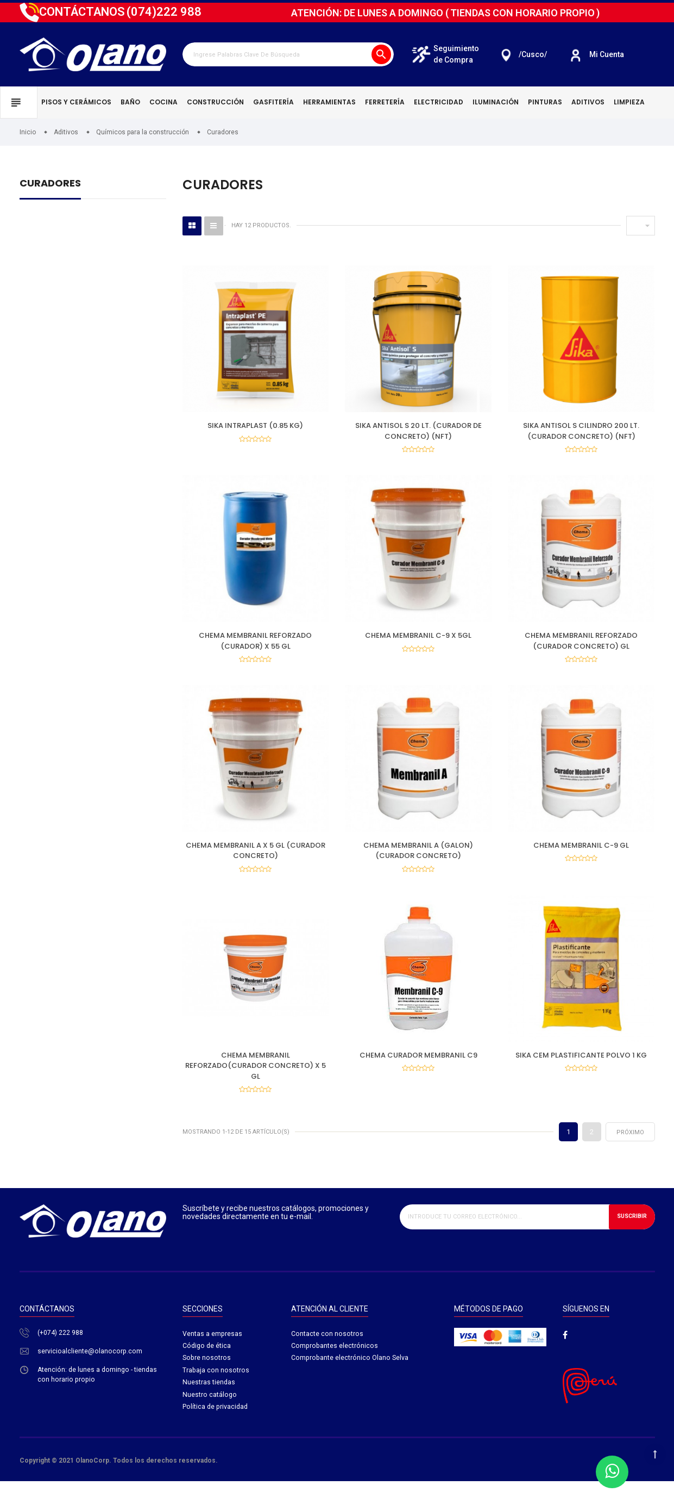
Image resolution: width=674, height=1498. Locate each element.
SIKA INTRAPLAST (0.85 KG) (255, 425)
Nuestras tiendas (209, 1401)
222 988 (164, 12)
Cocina (163, 102)
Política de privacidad (216, 1427)
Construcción (215, 102)
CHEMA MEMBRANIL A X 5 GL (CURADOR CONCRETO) (255, 858)
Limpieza (629, 102)
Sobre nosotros (207, 1376)
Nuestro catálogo (209, 1414)
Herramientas (329, 102)
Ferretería (385, 102)
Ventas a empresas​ (212, 1350)
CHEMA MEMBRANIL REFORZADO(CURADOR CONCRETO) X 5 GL (255, 1077)
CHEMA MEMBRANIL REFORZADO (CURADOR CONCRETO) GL (581, 645)
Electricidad (438, 102)
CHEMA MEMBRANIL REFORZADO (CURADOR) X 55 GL (255, 645)
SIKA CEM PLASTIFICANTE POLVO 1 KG (581, 1067)
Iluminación (496, 102)
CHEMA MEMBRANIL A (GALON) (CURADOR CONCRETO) (418, 858)
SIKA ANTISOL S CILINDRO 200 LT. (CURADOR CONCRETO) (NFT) (581, 431)
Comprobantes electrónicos (335, 1363)
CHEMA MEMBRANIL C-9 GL (581, 853)
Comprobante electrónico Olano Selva (350, 1376)
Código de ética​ (207, 1363)
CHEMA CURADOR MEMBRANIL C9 (418, 1067)
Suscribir (630, 1232)
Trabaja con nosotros (216, 1388)
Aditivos (587, 102)
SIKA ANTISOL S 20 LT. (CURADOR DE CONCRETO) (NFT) (418, 431)
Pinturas (545, 102)
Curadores (50, 184)
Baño (130, 102)
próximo (630, 1148)
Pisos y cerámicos (76, 102)
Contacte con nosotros (327, 1350)
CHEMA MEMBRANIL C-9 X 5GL (418, 640)
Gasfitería (273, 102)
